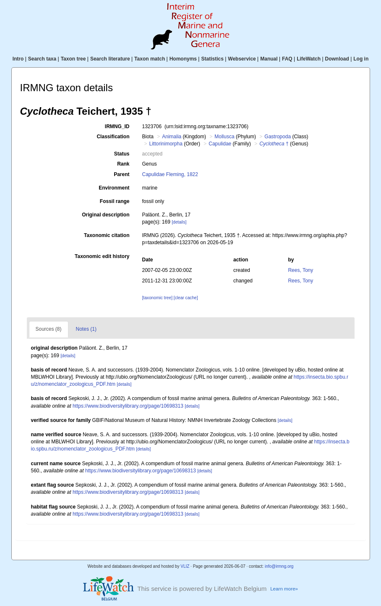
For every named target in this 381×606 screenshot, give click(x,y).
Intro (18, 59)
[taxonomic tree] (157, 297)
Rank (123, 164)
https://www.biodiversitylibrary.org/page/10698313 (128, 406)
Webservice (242, 59)
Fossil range (115, 201)
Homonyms (183, 59)
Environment (114, 188)
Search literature (110, 59)
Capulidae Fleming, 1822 (170, 174)
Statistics (212, 59)
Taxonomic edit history (102, 256)
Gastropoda (277, 137)
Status (122, 154)
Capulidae (220, 144)
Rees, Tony (300, 270)
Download (337, 59)
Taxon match (149, 59)
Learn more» (284, 588)
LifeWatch (309, 59)
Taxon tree (73, 59)
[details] (179, 222)
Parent (121, 174)
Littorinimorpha (166, 144)
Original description (105, 215)
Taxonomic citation (106, 235)
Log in (360, 59)
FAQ (287, 59)
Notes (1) (86, 329)
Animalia (171, 137)
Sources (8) (49, 329)
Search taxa (42, 59)
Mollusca (224, 137)
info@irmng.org (279, 566)
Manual (268, 59)
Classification (113, 137)
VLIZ (184, 566)
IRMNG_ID (117, 126)
